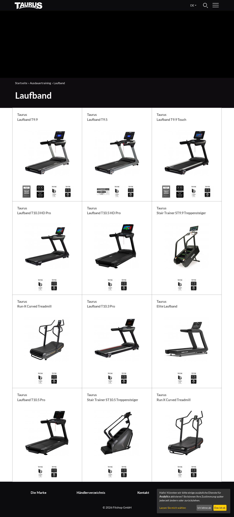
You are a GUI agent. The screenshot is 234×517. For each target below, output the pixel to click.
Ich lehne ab (204, 507)
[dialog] (193, 501)
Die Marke (38, 493)
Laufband (59, 83)
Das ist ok (219, 507)
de (192, 5)
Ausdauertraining (40, 83)
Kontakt (143, 493)
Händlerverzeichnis (91, 493)
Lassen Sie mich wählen (172, 507)
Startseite (21, 83)
